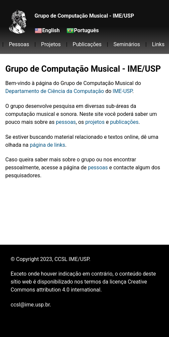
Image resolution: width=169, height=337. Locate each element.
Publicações (87, 44)
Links (158, 44)
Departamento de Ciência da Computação (54, 91)
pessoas (66, 122)
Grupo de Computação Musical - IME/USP (84, 16)
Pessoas (19, 44)
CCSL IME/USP (71, 259)
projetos (95, 122)
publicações (124, 122)
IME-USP (122, 91)
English (51, 30)
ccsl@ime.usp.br (30, 304)
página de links (47, 145)
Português (86, 30)
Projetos (51, 44)
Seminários (127, 44)
